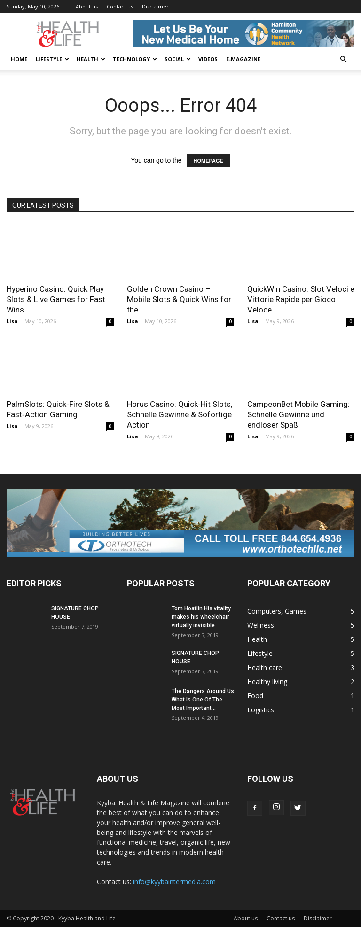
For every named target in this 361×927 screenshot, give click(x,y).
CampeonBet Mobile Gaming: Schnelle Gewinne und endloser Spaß (298, 414)
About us (87, 6)
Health (91, 58)
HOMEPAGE (208, 161)
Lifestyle (52, 58)
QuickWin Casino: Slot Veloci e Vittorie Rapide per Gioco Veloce (300, 299)
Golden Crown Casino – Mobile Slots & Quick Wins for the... (179, 299)
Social (178, 58)
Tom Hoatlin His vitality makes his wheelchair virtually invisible (201, 617)
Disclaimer (155, 6)
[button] (343, 59)
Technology (135, 58)
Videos (208, 58)
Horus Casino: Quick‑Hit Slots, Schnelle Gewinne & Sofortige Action (179, 414)
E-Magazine (243, 58)
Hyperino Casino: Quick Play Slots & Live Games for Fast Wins (56, 299)
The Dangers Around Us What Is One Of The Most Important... (203, 699)
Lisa (12, 321)
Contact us (120, 6)
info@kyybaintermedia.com (174, 881)
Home (19, 58)
